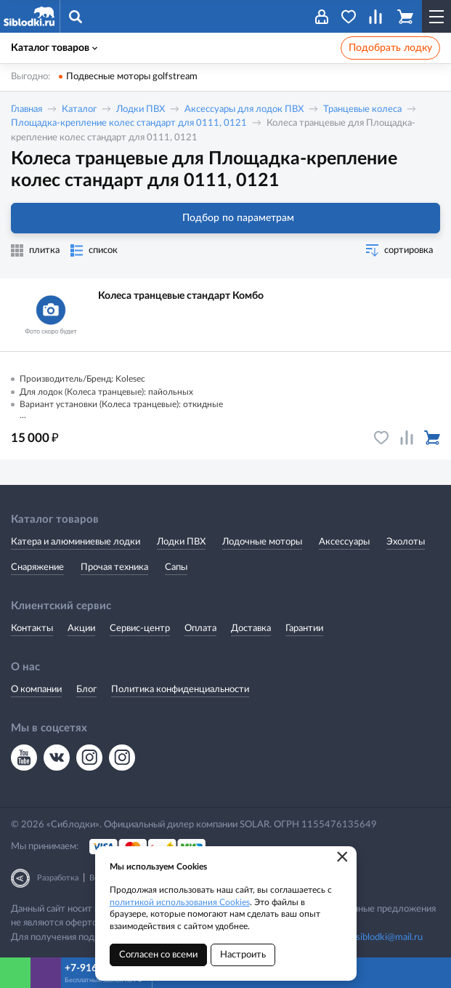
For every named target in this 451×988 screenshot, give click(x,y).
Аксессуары (344, 542)
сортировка (408, 250)
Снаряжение (37, 567)
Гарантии (304, 628)
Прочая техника (114, 567)
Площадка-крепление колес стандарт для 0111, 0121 (129, 123)
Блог (86, 689)
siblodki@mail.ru (389, 937)
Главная (26, 109)
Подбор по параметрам (225, 218)
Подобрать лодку (390, 48)
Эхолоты (405, 542)
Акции (81, 628)
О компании (36, 689)
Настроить (243, 955)
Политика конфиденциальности (180, 689)
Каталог (79, 109)
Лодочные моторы (262, 542)
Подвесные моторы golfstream (132, 76)
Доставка (251, 628)
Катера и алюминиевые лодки (75, 542)
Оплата (200, 628)
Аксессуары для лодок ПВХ (244, 109)
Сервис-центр (140, 628)
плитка (44, 250)
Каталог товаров (54, 48)
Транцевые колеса (362, 109)
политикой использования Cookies (180, 902)
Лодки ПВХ (140, 109)
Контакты (32, 628)
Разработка (57, 878)
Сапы (176, 567)
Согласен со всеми (158, 955)
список (103, 250)
